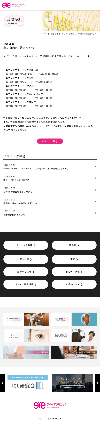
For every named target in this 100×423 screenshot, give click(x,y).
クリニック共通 (68, 33)
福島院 (72, 245)
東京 (72, 259)
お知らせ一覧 (48, 141)
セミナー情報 (73, 271)
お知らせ (54, 33)
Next (97, 383)
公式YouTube (73, 284)
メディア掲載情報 (24, 284)
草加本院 (24, 259)
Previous (2, 383)
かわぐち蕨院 (24, 271)
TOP (45, 33)
